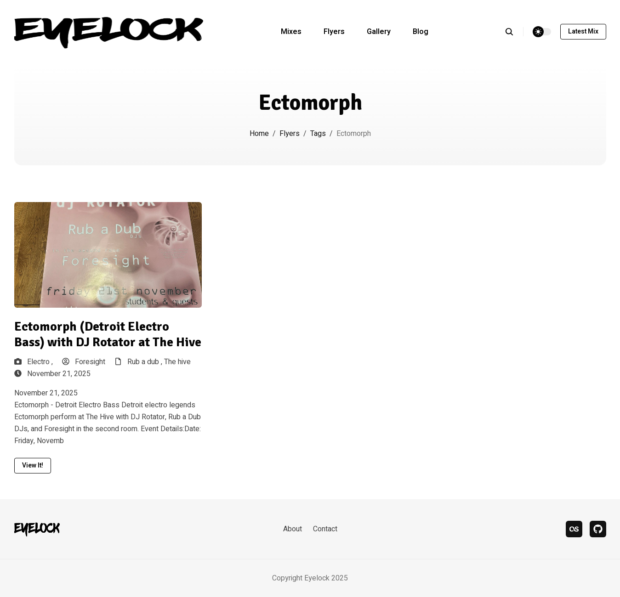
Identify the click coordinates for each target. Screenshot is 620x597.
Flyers (334, 31)
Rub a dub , (145, 361)
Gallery (379, 31)
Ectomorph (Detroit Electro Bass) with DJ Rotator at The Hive (107, 334)
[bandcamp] (598, 529)
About (292, 529)
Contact (325, 529)
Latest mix (583, 31)
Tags (318, 133)
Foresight (83, 361)
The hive (177, 361)
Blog (420, 31)
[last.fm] (574, 529)
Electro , (40, 361)
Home (259, 133)
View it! (32, 465)
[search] (514, 31)
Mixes (291, 31)
